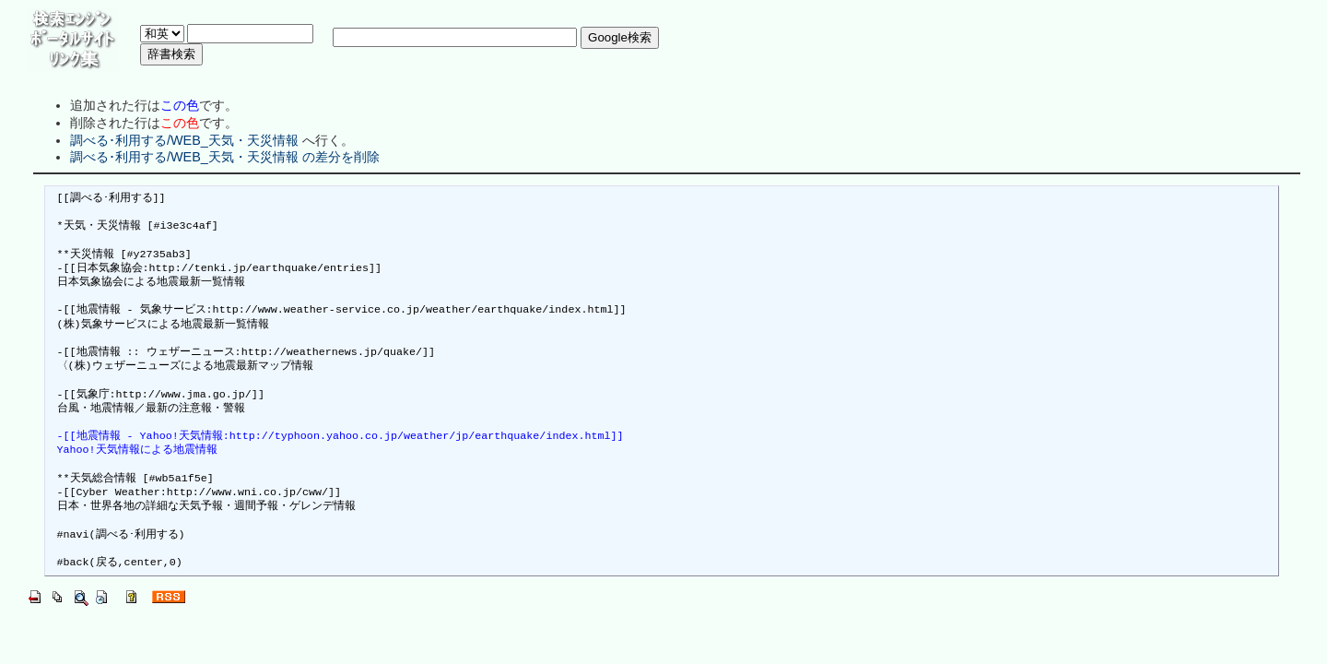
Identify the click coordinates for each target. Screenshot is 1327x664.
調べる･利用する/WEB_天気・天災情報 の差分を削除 (225, 156)
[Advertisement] (475, 78)
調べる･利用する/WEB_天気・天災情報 (184, 140)
